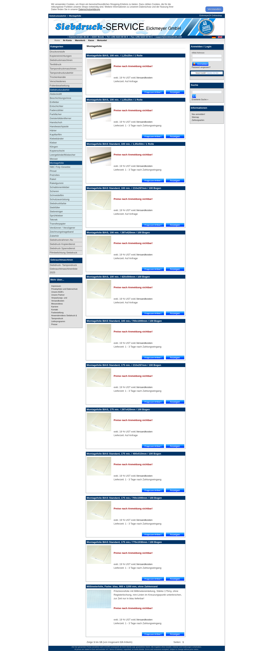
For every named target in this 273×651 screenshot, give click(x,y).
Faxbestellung (57, 312)
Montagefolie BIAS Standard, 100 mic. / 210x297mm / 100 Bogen (124, 188)
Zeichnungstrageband (61, 231)
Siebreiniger (56, 211)
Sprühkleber (56, 215)
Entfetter (54, 102)
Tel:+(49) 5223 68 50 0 (117, 37)
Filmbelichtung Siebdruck (63, 252)
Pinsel (53, 171)
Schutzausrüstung (59, 199)
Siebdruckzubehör (57, 16)
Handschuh (56, 122)
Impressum (56, 286)
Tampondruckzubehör (61, 72)
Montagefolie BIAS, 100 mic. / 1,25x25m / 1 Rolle (115, 55)
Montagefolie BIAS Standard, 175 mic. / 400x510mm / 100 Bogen (124, 453)
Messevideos (57, 304)
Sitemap (195, 117)
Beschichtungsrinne (60, 98)
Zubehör (54, 235)
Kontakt (54, 309)
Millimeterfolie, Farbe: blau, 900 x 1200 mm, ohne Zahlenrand (122, 586)
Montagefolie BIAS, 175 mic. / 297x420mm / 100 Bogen (118, 409)
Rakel (53, 179)
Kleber (53, 142)
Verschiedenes (58, 81)
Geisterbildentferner (60, 118)
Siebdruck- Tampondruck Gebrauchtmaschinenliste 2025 (63, 269)
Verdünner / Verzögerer (62, 227)
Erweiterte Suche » (200, 99)
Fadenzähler (56, 110)
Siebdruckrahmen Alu (61, 239)
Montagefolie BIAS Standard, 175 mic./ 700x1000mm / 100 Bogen (124, 497)
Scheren (54, 191)
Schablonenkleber (59, 187)
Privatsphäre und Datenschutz (64, 289)
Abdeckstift (56, 94)
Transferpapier (58, 223)
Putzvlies (54, 175)
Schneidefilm (57, 195)
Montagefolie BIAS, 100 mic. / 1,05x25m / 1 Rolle (115, 99)
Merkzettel (102, 40)
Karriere (54, 307)
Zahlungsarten (198, 120)
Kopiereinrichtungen (61, 56)
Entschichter (56, 106)
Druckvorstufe (57, 51)
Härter (53, 130)
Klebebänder (57, 138)
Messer (54, 158)
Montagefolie (75, 16)
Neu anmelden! (198, 114)
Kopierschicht (57, 150)
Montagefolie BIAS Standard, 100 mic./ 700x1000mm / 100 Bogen (124, 321)
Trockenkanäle (58, 77)
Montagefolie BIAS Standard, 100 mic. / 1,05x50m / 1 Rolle (120, 144)
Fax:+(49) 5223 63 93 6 (142, 37)
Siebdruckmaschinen (61, 60)
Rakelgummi (56, 183)
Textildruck (55, 64)
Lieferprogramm (58, 321)
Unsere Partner (58, 295)
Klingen (54, 146)
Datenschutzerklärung (89, 9)
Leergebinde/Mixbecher (62, 154)
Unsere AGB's (57, 292)
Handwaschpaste (59, 126)
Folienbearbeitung (59, 85)
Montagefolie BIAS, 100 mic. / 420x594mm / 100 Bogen (118, 276)
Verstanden (214, 9)
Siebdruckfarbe (58, 203)
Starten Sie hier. (213, 73)
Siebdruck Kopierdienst (62, 244)
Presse (54, 324)
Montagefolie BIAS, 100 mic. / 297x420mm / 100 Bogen (118, 232)
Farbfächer (55, 114)
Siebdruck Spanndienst (62, 248)
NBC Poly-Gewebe (60, 167)
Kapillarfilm (56, 134)
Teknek (53, 219)
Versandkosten (144, 77)
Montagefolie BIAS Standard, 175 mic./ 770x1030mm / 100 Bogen (124, 542)
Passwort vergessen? (201, 67)
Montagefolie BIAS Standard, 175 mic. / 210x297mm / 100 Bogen (124, 365)
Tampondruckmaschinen (63, 68)
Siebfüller (55, 207)
